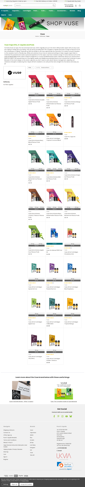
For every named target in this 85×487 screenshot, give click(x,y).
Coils (43, 11)
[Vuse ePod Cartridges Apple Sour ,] (36, 303)
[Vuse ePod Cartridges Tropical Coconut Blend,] (54, 121)
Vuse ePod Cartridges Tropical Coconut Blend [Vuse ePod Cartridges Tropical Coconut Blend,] (53, 139)
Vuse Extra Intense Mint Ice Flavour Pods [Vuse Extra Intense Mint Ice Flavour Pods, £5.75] (53, 178)
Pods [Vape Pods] (35, 11)
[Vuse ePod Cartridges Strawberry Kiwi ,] (72, 233)
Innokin (32, 440)
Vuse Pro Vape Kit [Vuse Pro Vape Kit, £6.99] (69, 137)
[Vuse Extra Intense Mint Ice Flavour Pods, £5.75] (54, 158)
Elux (31, 437)
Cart (4, 454)
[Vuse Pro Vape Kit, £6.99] (72, 121)
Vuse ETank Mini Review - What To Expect (21, 401)
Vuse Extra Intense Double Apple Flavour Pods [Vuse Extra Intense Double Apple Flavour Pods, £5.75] (36, 101)
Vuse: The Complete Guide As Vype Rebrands (64, 401)
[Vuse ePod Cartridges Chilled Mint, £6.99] (54, 303)
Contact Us (6, 432)
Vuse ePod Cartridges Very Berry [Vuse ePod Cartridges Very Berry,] (35, 357)
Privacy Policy (25, 481)
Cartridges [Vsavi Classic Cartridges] (27, 11)
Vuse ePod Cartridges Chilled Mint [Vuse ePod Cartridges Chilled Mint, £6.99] (53, 323)
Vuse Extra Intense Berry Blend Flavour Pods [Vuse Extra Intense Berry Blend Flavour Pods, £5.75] (35, 141)
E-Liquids (5, 11)
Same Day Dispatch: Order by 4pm (16, 1)
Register (5, 459)
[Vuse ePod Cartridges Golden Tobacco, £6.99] (54, 340)
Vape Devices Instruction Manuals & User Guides (15, 446)
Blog (79, 11)
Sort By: (38, 67)
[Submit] (53, 5)
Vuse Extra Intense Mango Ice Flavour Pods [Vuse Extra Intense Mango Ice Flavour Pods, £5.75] (72, 103)
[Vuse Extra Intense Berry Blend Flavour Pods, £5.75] (36, 121)
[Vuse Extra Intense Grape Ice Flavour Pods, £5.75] (72, 158)
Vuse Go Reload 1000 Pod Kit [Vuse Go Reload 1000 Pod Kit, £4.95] (54, 251)
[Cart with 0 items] (80, 6)
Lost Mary (33, 445)
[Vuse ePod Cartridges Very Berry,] (36, 340)
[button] (21, 390)
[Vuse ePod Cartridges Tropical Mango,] (72, 303)
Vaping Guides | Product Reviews (12, 449)
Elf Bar (32, 442)
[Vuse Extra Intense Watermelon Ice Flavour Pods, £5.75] (54, 83)
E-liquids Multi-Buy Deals (73, 1)
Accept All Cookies (26, 484)
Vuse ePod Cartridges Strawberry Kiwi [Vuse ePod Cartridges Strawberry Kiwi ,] (71, 253)
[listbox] (47, 67)
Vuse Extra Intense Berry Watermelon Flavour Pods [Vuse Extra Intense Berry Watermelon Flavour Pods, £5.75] (54, 214)
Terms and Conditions (9, 440)
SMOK (31, 435)
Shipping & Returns (8, 430)
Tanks (52, 11)
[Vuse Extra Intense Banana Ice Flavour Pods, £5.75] (72, 197)
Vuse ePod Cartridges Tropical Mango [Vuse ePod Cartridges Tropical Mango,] (71, 323)
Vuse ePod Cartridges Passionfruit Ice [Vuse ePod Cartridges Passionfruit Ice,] (53, 288)
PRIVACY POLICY (8, 442)
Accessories (62, 11)
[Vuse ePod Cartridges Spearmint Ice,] (36, 268)
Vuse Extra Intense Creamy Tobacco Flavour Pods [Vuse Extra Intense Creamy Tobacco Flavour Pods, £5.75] (36, 215)
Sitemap (5, 452)
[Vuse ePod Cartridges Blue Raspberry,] (72, 268)
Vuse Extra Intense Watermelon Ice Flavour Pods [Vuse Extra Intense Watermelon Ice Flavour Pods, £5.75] (53, 103)
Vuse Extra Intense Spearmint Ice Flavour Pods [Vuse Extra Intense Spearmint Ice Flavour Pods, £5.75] (35, 179)
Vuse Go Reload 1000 (10, 56)
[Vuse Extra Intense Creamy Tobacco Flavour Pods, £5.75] (36, 197)
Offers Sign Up (7, 435)
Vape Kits (16, 11)
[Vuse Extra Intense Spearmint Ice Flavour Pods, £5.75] (36, 158)
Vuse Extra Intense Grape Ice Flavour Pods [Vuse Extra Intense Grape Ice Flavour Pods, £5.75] (72, 176)
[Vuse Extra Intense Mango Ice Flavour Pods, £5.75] (72, 83)
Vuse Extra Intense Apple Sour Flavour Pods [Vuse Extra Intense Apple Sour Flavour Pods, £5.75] (36, 251)
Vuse (31, 452)
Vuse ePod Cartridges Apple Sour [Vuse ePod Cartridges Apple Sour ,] (35, 323)
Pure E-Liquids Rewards (10, 437)
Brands (72, 11)
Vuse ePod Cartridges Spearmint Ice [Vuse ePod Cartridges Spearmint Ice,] (35, 288)
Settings (5, 484)
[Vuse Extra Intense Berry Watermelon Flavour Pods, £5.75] (54, 197)
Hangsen (32, 447)
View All (32, 455)
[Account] (76, 6)
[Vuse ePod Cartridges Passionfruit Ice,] (54, 268)
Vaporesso (33, 432)
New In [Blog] (3, 15)
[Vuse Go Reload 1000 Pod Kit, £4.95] (54, 233)
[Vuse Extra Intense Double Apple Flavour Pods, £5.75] (36, 83)
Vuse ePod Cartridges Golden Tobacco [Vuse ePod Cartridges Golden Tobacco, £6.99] (53, 359)
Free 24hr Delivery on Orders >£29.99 (46, 1)
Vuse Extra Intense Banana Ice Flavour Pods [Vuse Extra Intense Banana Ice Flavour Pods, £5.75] (71, 214)
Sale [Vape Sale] (10, 15)
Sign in (5, 457)
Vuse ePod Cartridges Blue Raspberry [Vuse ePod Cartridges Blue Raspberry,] (71, 288)
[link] (65, 466)
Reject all (14, 484)
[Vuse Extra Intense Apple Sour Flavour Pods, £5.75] (36, 233)
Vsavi (31, 430)
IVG (31, 450)
